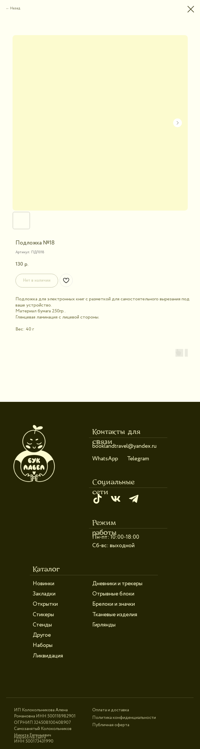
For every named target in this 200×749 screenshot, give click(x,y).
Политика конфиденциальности (124, 717)
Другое (42, 635)
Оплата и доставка (110, 710)
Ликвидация (48, 656)
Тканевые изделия (114, 614)
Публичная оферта (110, 725)
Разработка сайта (30, 737)
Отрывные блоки (113, 594)
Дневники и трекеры (117, 583)
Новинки (43, 583)
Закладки (44, 594)
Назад (15, 8)
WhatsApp (105, 458)
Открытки (45, 604)
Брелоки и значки (113, 604)
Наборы (43, 645)
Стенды (42, 625)
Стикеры (43, 614)
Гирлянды (104, 625)
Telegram (138, 458)
